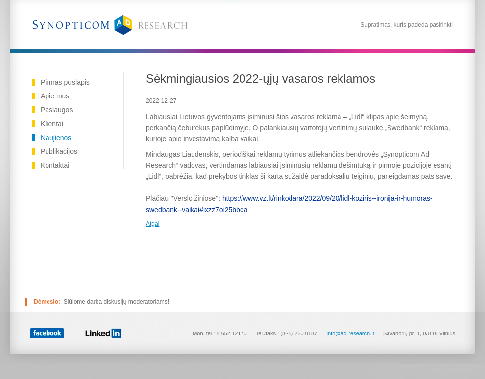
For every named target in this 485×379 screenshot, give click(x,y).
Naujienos (56, 137)
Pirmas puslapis (65, 82)
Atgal (152, 223)
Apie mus (55, 96)
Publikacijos (59, 151)
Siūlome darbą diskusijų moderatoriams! (116, 301)
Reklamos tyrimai (110, 25)
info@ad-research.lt (350, 333)
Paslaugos (57, 109)
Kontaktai (55, 165)
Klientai (52, 123)
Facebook (47, 333)
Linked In (103, 333)
